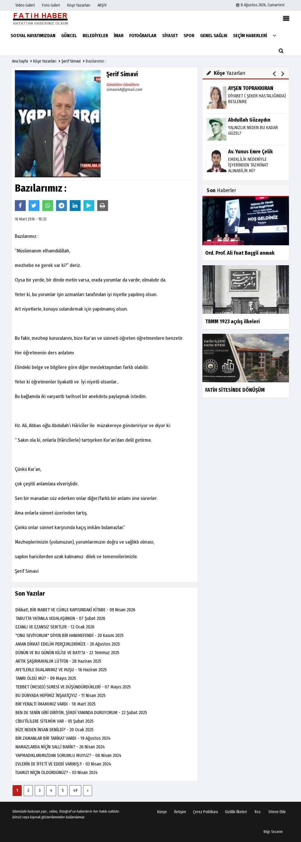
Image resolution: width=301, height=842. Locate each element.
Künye (162, 811)
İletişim (180, 811)
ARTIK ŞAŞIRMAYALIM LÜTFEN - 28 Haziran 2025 (58, 661)
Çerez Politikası (205, 811)
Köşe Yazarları (44, 61)
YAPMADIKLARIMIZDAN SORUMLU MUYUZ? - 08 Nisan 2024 (68, 755)
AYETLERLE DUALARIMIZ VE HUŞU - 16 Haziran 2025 (61, 669)
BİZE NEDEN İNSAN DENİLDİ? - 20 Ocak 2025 (54, 729)
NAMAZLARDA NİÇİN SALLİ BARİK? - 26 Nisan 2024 (60, 746)
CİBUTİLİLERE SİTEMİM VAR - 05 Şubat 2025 (54, 721)
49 (75, 790)
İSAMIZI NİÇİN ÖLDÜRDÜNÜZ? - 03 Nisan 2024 (56, 772)
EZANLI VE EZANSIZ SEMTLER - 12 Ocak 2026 (54, 627)
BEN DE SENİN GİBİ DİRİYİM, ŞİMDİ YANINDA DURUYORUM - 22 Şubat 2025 (81, 712)
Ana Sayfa (20, 61)
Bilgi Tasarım (273, 831)
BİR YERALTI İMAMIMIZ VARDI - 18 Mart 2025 (55, 704)
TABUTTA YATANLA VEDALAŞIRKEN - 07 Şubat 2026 (60, 618)
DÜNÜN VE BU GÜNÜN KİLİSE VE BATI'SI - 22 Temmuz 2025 (67, 652)
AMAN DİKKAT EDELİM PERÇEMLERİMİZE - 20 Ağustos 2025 (67, 644)
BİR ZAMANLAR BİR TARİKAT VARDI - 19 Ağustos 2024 (63, 738)
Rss (258, 811)
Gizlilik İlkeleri (236, 811)
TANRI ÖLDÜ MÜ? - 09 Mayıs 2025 (45, 678)
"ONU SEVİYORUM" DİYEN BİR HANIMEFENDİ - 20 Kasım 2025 (69, 635)
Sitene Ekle (277, 811)
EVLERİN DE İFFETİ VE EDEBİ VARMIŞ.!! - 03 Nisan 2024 (63, 764)
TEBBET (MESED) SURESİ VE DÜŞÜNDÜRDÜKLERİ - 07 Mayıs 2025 (73, 687)
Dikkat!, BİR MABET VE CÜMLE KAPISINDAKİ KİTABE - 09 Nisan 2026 (75, 609)
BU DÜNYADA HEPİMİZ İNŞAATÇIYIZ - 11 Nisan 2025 (60, 695)
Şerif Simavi (71, 61)
